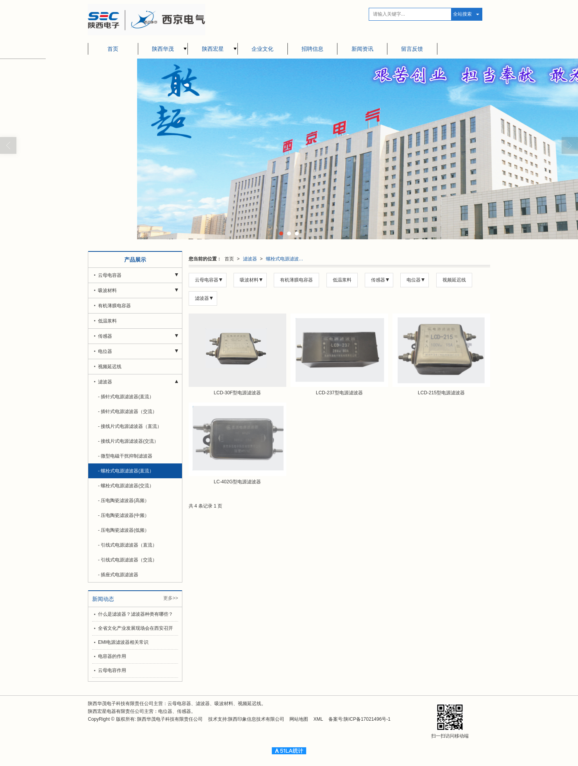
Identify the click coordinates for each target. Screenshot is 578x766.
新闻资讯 (362, 49)
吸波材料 (249, 280)
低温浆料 (342, 280)
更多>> (170, 598)
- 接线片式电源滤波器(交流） (128, 441)
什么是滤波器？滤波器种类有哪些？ (135, 614)
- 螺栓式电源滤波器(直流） (126, 471)
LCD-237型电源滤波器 (339, 392)
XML (318, 719)
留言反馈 (412, 49)
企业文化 (262, 49)
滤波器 (250, 259)
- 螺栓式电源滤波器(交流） (126, 485)
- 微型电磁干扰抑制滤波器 (125, 456)
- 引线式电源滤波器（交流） (127, 560)
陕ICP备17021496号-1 (367, 719)
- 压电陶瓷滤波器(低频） (123, 530)
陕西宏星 (213, 49)
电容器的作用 (112, 656)
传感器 (378, 280)
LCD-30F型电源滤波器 (237, 392)
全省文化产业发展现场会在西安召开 (135, 628)
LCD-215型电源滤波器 (441, 392)
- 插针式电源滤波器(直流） (126, 396)
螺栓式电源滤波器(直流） (287, 259)
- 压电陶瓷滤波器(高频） (123, 500)
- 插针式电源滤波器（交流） (127, 411)
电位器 (414, 280)
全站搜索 (462, 14)
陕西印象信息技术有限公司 (256, 719)
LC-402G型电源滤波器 (237, 482)
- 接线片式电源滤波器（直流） (130, 426)
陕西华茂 (163, 49)
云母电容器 (206, 280)
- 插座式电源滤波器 (118, 574)
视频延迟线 (454, 280)
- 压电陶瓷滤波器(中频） (123, 515)
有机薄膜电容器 (296, 280)
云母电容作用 (112, 670)
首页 (112, 49)
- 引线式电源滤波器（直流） (127, 545)
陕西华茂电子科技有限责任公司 (170, 719)
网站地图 (298, 719)
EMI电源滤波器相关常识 (123, 642)
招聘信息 (312, 49)
